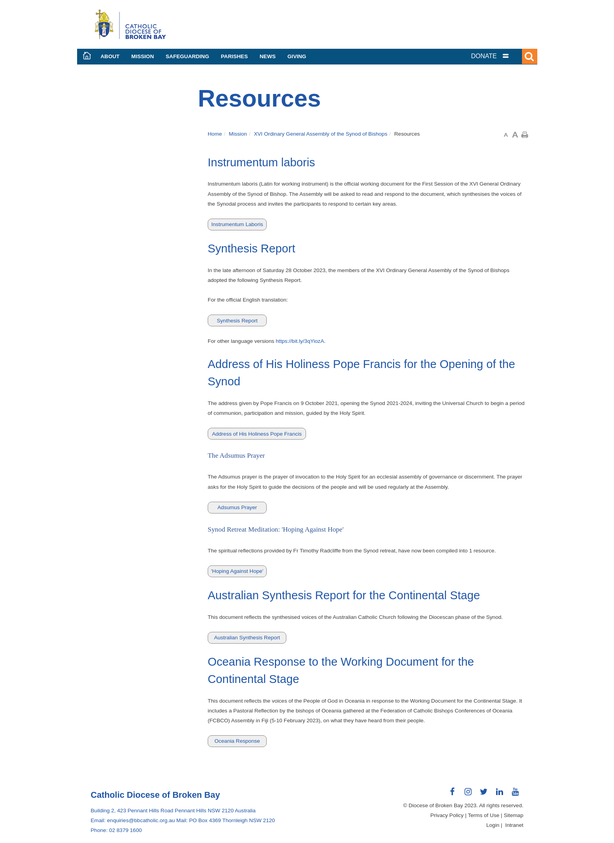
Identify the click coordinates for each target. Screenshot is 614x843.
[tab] (499, 56)
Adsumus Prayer (237, 507)
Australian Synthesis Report (247, 638)
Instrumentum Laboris (237, 224)
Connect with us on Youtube (516, 795)
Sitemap (514, 815)
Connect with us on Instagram (468, 795)
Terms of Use (483, 815)
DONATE (484, 56)
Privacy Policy (447, 815)
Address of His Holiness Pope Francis (257, 434)
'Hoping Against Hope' (237, 571)
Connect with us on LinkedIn (500, 795)
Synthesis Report (237, 321)
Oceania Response (237, 741)
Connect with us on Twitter (484, 795)
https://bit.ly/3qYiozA (300, 341)
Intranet (514, 825)
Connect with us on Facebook (453, 795)
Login (492, 825)
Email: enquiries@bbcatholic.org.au (133, 820)
